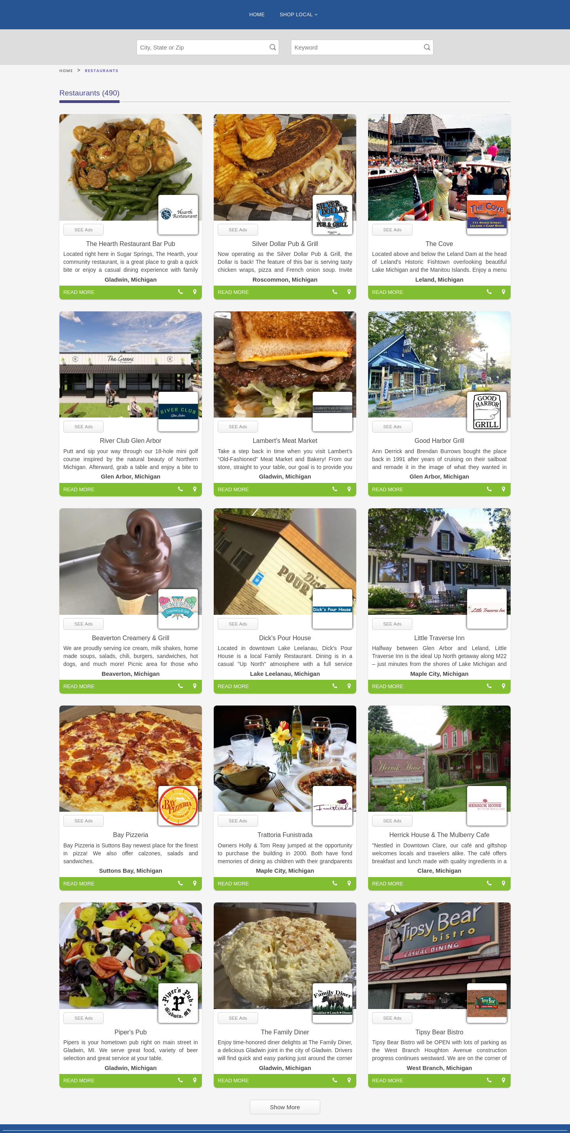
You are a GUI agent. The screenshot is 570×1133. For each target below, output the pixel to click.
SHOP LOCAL (298, 14)
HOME (257, 14)
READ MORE (79, 292)
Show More (285, 1107)
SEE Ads (83, 229)
